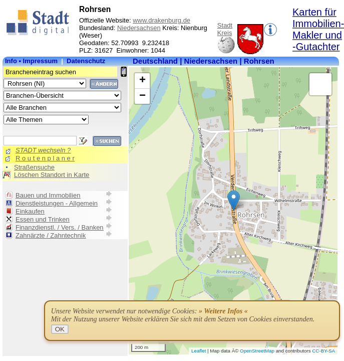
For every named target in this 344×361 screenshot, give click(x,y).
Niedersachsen (139, 28)
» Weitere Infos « (223, 311)
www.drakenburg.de (161, 20)
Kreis (224, 33)
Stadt (224, 25)
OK (60, 329)
